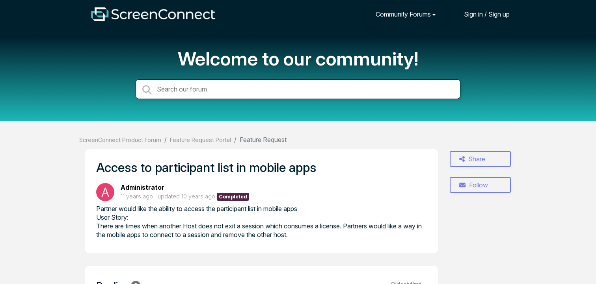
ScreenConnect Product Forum (120, 139)
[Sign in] (481, 14)
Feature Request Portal (200, 139)
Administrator (142, 187)
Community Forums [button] (403, 14)
